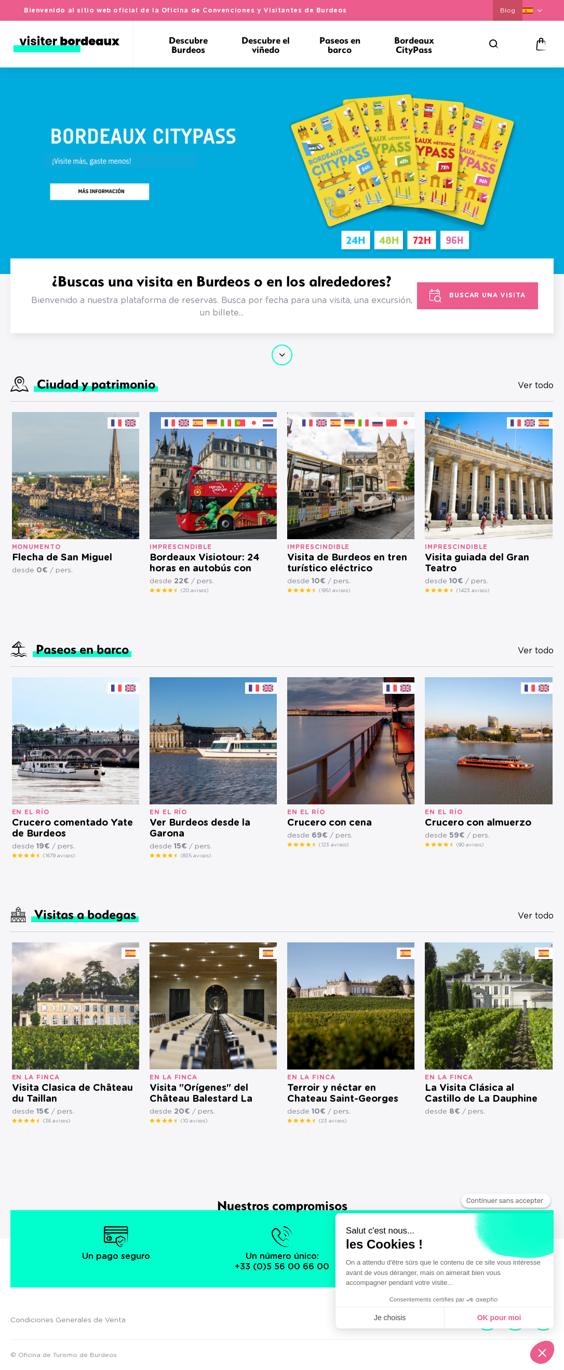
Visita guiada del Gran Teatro (477, 563)
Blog (507, 10)
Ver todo (536, 385)
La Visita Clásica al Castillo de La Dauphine (481, 1094)
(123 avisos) (333, 844)
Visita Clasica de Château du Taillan (72, 1094)
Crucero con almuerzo (478, 823)
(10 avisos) (194, 1121)
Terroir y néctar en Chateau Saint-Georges (342, 1094)
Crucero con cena (329, 823)
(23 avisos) (332, 1121)
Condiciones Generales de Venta (68, 1320)
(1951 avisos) (334, 590)
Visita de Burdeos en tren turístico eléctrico (347, 563)
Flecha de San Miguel (62, 558)
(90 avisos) (470, 844)
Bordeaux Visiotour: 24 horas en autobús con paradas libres (205, 563)
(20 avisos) (194, 590)
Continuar (282, 355)
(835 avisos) (195, 855)
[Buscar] (494, 44)
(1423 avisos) (473, 590)
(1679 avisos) (59, 855)
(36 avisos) (57, 1121)
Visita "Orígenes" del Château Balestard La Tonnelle (201, 1094)
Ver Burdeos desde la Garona (200, 828)
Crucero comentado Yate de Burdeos (72, 828)
